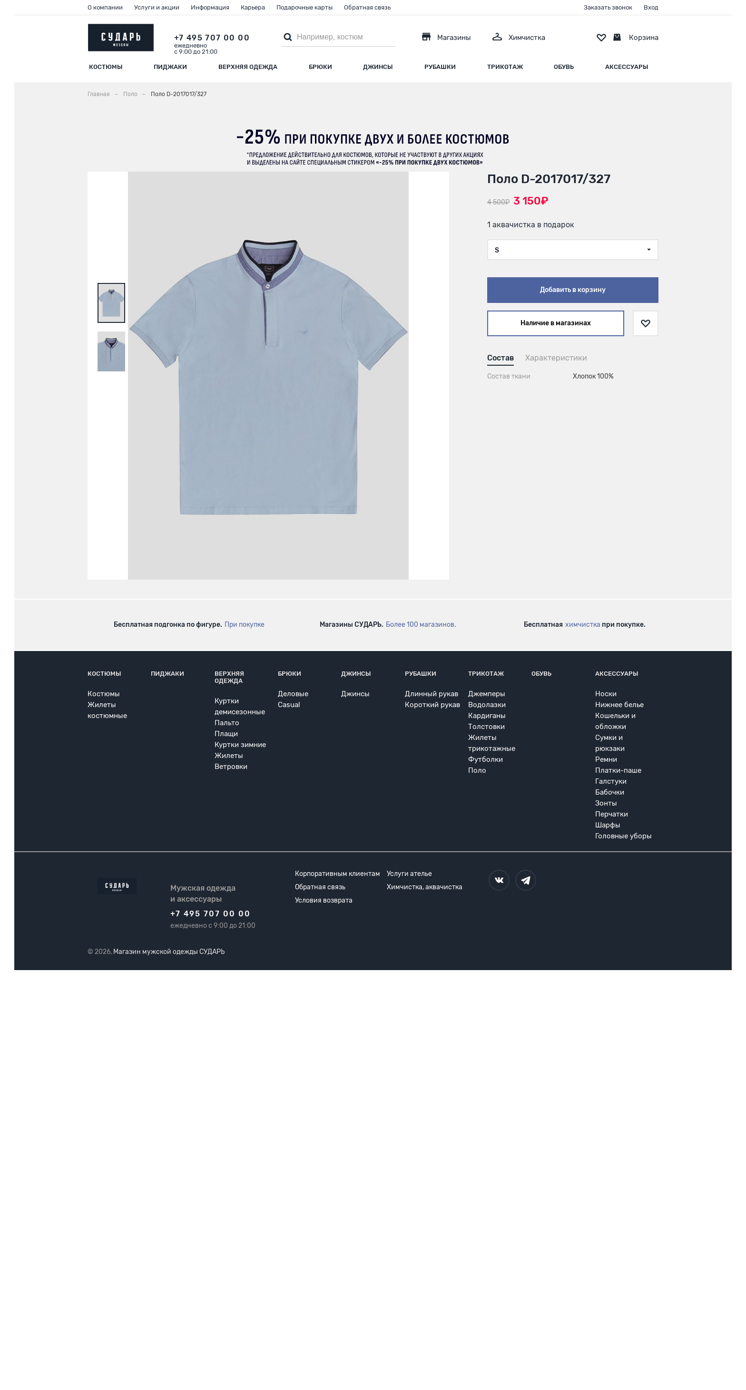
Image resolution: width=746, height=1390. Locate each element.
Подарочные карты (304, 7)
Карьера (253, 7)
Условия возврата (324, 900)
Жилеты (229, 755)
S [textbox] (497, 250)
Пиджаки (170, 66)
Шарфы (607, 825)
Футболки (485, 759)
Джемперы (486, 694)
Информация (210, 7)
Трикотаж (505, 66)
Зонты (606, 803)
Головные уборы (623, 836)
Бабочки (609, 792)
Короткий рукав (432, 704)
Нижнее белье (619, 704)
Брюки (320, 66)
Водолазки (487, 704)
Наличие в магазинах (555, 323)
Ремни (606, 759)
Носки (606, 694)
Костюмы (106, 66)
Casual (289, 704)
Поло (477, 770)
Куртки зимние (240, 744)
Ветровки (231, 766)
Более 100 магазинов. (421, 625)
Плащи (226, 733)
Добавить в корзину (573, 290)
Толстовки (486, 726)
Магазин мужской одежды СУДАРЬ (169, 952)
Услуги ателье (409, 874)
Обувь (564, 66)
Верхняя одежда (247, 66)
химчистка (582, 625)
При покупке (245, 625)
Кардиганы (487, 715)
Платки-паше (618, 770)
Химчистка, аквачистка (424, 887)
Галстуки (611, 781)
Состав (500, 357)
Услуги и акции (156, 7)
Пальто (227, 723)
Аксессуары (626, 66)
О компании (105, 7)
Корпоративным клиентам (337, 874)
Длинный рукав (431, 694)
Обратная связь (367, 7)
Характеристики (556, 357)
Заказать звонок (608, 7)
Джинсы (378, 66)
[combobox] (572, 249)
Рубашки (440, 66)
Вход (651, 7)
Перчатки (611, 814)
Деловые (293, 694)
